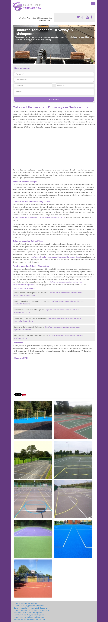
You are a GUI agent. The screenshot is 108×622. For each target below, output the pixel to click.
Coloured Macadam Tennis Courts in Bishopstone (31, 610)
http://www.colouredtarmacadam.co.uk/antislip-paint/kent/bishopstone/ (40, 217)
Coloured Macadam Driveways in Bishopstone (30, 608)
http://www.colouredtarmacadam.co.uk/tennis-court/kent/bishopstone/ (55, 257)
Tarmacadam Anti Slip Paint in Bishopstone (29, 619)
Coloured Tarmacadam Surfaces (25, 603)
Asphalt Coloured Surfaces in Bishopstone (29, 617)
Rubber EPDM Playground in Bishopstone (29, 606)
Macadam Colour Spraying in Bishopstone (29, 615)
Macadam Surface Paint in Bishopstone (28, 612)
